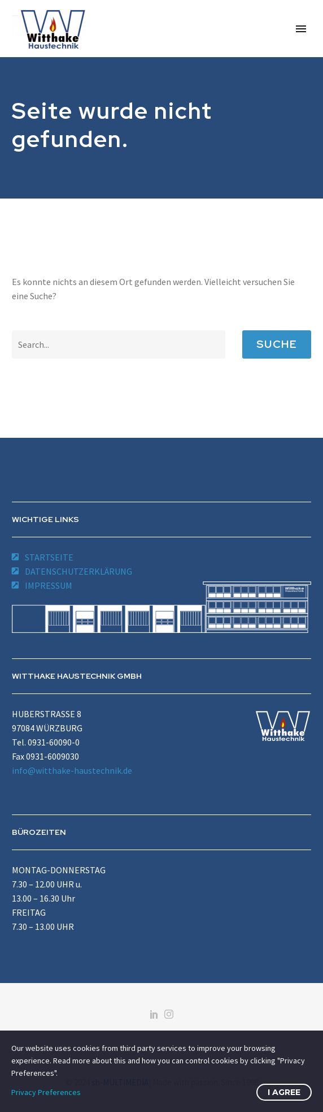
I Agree (284, 1092)
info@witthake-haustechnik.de (72, 770)
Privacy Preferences (46, 1092)
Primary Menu (301, 28)
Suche (276, 344)
